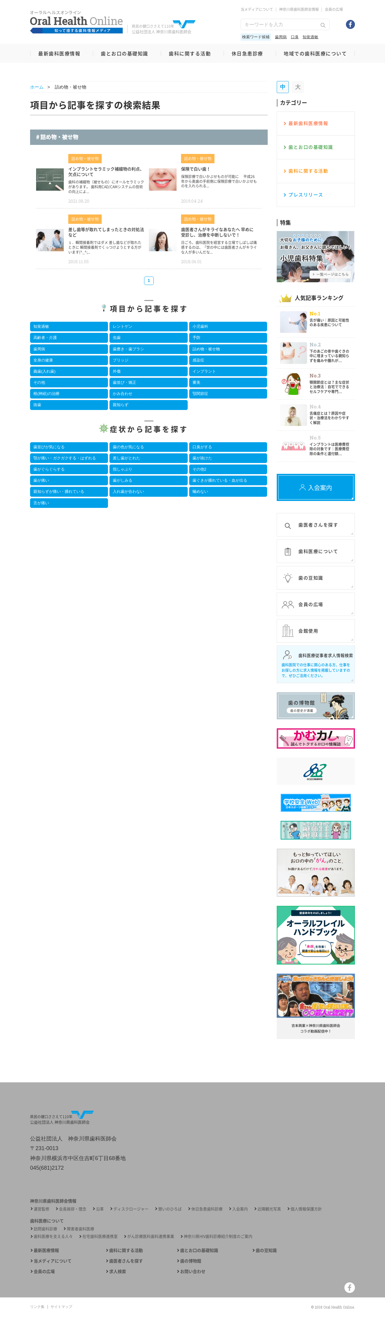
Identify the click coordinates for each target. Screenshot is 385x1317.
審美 (196, 382)
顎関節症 (200, 393)
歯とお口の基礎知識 (124, 53)
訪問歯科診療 (45, 1228)
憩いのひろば (170, 1208)
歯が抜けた (202, 458)
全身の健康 (43, 360)
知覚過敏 (310, 37)
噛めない (200, 491)
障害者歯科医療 (80, 1228)
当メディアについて (257, 9)
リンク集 (37, 1307)
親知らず (120, 404)
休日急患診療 (247, 53)
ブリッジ (120, 360)
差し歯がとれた (126, 458)
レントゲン (122, 326)
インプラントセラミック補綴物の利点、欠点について (106, 171)
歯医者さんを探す (126, 1260)
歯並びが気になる (49, 447)
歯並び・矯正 (124, 382)
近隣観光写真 (269, 1208)
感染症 (198, 360)
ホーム (37, 86)
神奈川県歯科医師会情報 (299, 9)
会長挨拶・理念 (72, 1208)
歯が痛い (41, 480)
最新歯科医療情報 (59, 53)
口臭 (295, 37)
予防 (196, 337)
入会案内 (240, 1208)
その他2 (199, 469)
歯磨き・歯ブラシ (128, 349)
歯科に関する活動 (190, 53)
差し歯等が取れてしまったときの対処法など (106, 232)
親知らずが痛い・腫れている (58, 491)
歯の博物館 (190, 1260)
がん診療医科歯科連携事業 (150, 1236)
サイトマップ (61, 1307)
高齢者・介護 (45, 337)
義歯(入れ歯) (44, 371)
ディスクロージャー (131, 1208)
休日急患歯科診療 (207, 1208)
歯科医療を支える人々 (53, 1236)
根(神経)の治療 (46, 393)
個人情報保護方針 (306, 1208)
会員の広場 (334, 9)
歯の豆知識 (266, 1250)
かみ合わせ (122, 393)
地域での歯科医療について (315, 53)
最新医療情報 (46, 1250)
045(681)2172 (47, 1168)
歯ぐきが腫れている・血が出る (219, 480)
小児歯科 (200, 326)
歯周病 (281, 37)
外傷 (117, 371)
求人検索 (117, 1271)
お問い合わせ (192, 1271)
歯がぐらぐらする (49, 469)
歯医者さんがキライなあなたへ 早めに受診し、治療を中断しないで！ (217, 232)
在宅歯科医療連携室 (100, 1236)
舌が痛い (41, 503)
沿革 (100, 1208)
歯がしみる (122, 480)
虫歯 (117, 337)
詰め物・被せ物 (206, 349)
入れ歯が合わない (128, 491)
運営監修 (41, 1208)
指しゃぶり (122, 469)
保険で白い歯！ (196, 169)
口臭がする (202, 447)
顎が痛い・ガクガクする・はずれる (64, 458)
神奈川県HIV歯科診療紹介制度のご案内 (218, 1236)
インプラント (204, 371)
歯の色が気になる (128, 447)
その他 (39, 382)
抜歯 (37, 404)
